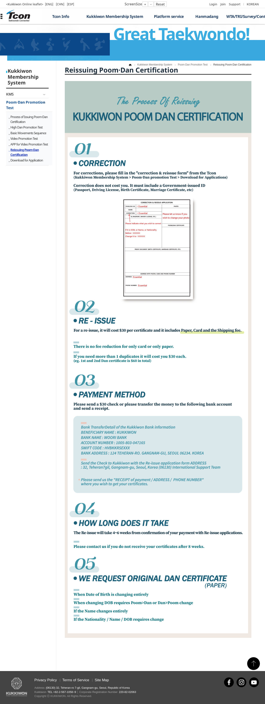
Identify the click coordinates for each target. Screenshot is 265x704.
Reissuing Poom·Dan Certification (24, 152)
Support (234, 4)
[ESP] (70, 4)
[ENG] (49, 4)
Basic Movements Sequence (28, 133)
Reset (160, 4)
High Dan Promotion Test (26, 127)
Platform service (169, 16)
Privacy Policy (45, 680)
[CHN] (60, 4)
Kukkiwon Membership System (114, 16)
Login (213, 4)
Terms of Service (75, 680)
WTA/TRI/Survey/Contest (242, 16)
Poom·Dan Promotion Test (25, 105)
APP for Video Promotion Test (29, 144)
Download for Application (26, 160)
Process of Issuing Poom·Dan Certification (29, 119)
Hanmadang (206, 16)
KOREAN (253, 4)
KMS (10, 94)
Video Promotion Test (24, 138)
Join (223, 4)
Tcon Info (60, 16)
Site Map (102, 680)
